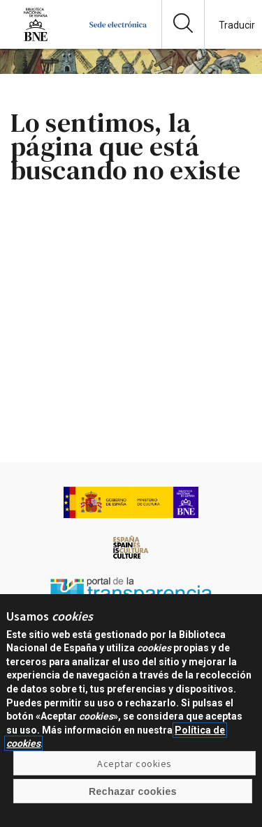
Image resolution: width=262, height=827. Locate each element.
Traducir (237, 25)
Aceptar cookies (134, 771)
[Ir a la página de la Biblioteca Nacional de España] (36, 38)
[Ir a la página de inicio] (118, 38)
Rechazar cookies (133, 799)
